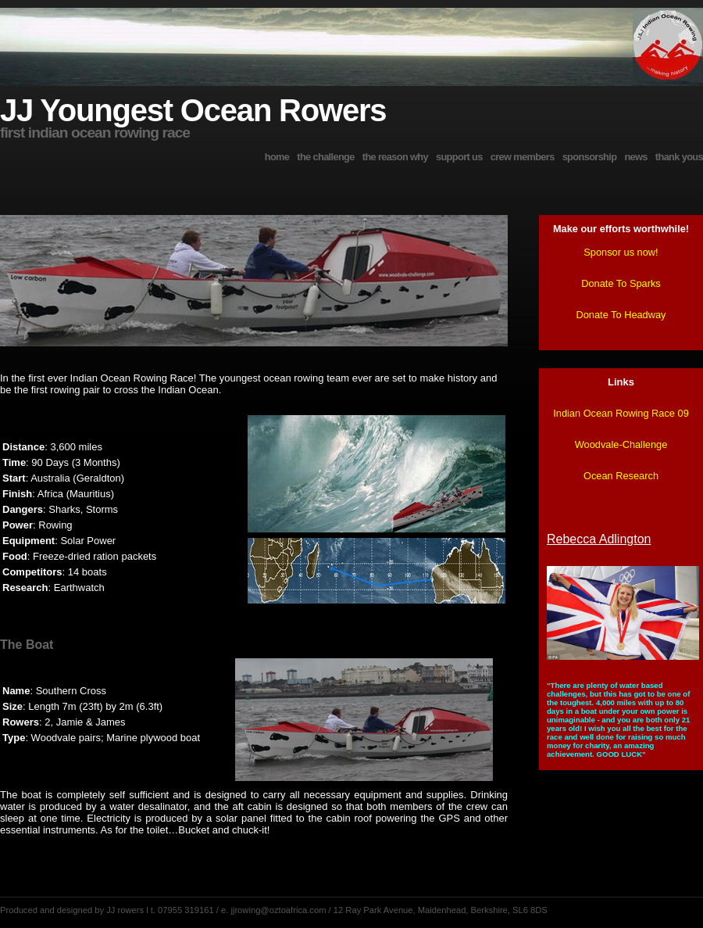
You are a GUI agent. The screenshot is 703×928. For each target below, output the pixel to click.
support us (459, 157)
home (277, 157)
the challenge (325, 157)
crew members (523, 157)
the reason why (395, 157)
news (635, 157)
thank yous (679, 157)
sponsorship (589, 157)
